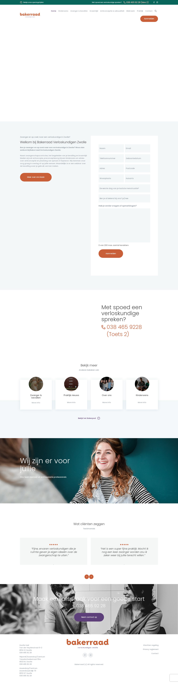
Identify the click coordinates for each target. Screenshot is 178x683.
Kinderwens (142, 395)
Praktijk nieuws (71, 395)
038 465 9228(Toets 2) (125, 330)
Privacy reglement (151, 649)
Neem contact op (89, 617)
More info (36, 403)
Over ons (107, 395)
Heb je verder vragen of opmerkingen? (118, 205)
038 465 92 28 (91, 606)
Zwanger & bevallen (36, 396)
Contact (155, 653)
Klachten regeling (151, 645)
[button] (155, 11)
